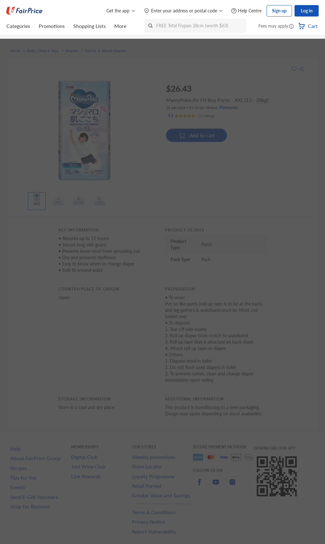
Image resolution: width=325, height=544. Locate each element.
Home (15, 51)
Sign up (279, 10)
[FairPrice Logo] (24, 11)
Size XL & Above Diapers (105, 51)
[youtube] (215, 486)
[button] (291, 27)
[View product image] (36, 199)
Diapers (71, 51)
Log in (307, 10)
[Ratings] (191, 115)
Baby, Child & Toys (43, 51)
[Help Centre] (246, 11)
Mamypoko (228, 107)
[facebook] (199, 486)
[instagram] (232, 486)
